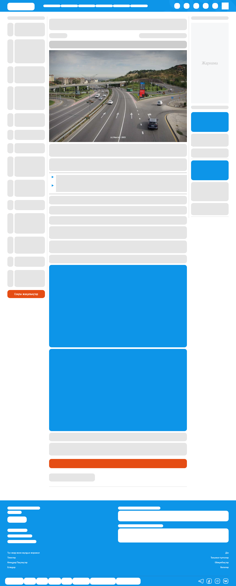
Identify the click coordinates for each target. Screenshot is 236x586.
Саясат (86, 6)
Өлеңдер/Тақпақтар (17, 562)
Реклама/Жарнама (19, 535)
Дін (227, 552)
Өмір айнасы (52, 6)
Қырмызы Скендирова (64, 475)
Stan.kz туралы (17, 530)
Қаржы (69, 6)
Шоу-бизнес (139, 6)
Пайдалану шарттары (21, 541)
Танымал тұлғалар (220, 557)
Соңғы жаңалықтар (26, 294)
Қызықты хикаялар (102, 581)
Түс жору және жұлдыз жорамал (23, 552)
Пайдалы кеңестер (128, 581)
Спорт (121, 6)
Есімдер (11, 567)
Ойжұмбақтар (222, 562)
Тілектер (11, 557)
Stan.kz (66, 46)
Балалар (225, 567)
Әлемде (104, 6)
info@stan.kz (14, 512)
